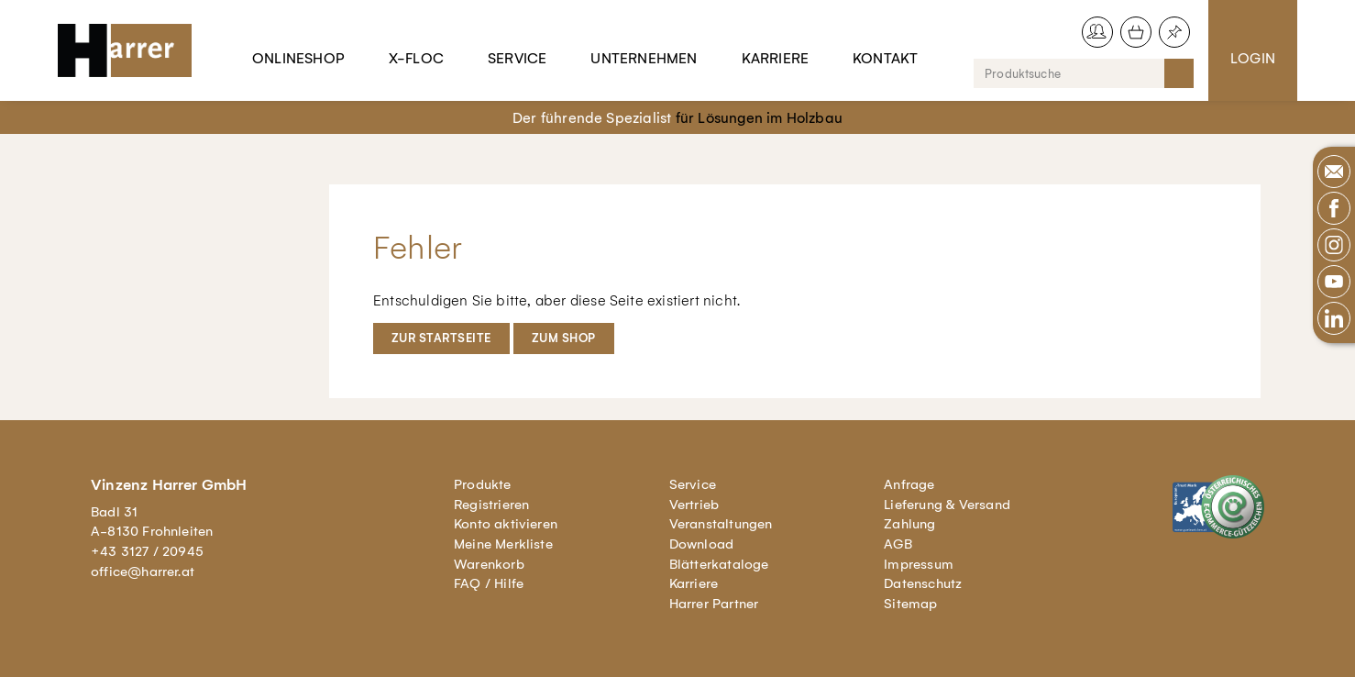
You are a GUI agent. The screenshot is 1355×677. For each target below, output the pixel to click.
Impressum (918, 564)
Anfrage (909, 484)
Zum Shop (564, 338)
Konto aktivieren (505, 524)
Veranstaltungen (721, 524)
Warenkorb (489, 564)
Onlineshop (298, 58)
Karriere (776, 58)
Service (517, 58)
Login (1252, 58)
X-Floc (416, 58)
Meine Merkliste (503, 544)
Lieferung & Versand (947, 504)
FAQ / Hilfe (488, 583)
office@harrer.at (142, 571)
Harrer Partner (714, 603)
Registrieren (491, 504)
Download (701, 544)
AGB (898, 544)
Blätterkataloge (719, 564)
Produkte (483, 484)
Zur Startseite (441, 338)
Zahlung (909, 524)
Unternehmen (643, 58)
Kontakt (885, 58)
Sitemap (910, 603)
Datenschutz (923, 583)
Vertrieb (694, 504)
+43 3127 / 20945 (147, 551)
